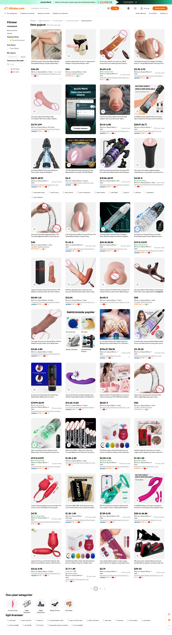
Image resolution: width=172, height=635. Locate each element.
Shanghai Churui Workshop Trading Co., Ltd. (46, 74)
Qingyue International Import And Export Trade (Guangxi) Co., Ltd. (149, 184)
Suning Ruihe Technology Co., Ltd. (77, 579)
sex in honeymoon (83, 192)
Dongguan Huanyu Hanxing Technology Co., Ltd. (46, 573)
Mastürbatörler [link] (87, 21)
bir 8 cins (39, 625)
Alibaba (32, 21)
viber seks (107, 620)
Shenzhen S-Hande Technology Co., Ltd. (147, 131)
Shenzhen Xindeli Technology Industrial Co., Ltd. (115, 466)
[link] (169, 614)
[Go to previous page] (91, 589)
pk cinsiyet (145, 620)
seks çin (125, 192)
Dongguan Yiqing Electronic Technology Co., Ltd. (149, 76)
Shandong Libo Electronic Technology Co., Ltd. (115, 131)
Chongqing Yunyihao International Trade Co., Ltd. (46, 129)
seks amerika (100, 192)
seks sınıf (39, 620)
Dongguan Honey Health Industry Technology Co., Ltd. (115, 520)
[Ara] (115, 8)
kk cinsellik (27, 625)
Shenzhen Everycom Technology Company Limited (115, 185)
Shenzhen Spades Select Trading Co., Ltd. (79, 183)
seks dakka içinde (38, 192)
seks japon (149, 192)
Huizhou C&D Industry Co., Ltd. (110, 356)
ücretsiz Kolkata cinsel (55, 620)
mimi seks (11, 620)
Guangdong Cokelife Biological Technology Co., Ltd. (80, 520)
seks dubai (113, 192)
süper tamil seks (92, 620)
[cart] (135, 9)
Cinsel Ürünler (58, 21)
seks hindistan (37, 197)
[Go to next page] (104, 589)
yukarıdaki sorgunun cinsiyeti (57, 625)
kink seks (119, 620)
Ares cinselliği (77, 625)
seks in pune (54, 192)
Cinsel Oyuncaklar (72, 21)
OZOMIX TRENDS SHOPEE (74, 74)
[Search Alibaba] (68, 8)
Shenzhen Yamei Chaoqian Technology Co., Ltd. (115, 77)
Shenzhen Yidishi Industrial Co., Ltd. (146, 466)
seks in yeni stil (25, 620)
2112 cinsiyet (132, 620)
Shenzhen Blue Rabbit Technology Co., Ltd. (148, 575)
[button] (108, 8)
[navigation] (17, 304)
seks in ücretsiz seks (74, 620)
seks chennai (68, 192)
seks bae (137, 192)
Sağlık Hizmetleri (44, 21)
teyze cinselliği (12, 625)
